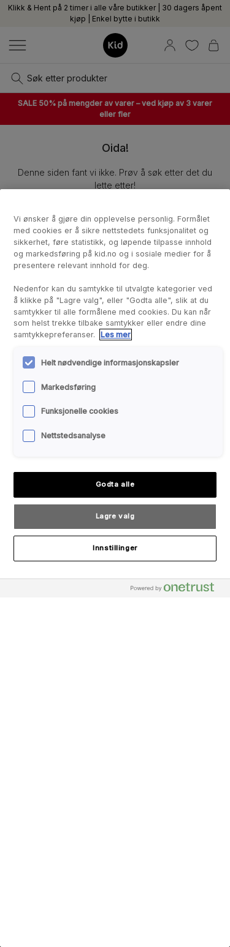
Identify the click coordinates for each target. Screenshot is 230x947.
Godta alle (115, 484)
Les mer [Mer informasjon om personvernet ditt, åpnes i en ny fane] (116, 334)
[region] (115, 568)
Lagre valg (115, 516)
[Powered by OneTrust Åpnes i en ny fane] (177, 589)
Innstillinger (115, 548)
